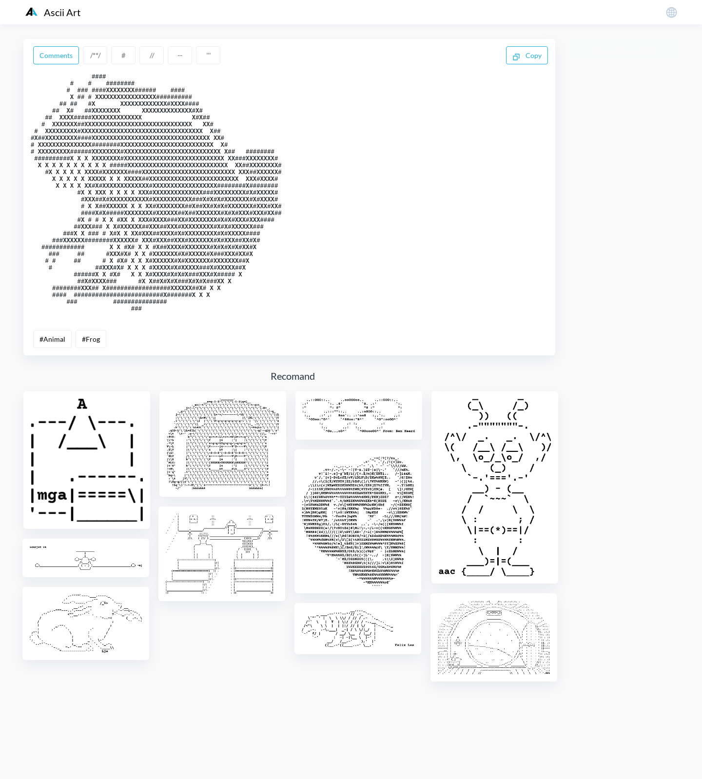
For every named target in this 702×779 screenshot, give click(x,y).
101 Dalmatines (631, 82)
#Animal (52, 388)
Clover (632, 737)
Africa (627, 102)
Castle (626, 573)
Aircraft (591, 123)
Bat (632, 348)
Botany (590, 451)
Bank (621, 307)
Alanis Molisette (644, 123)
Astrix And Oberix (606, 246)
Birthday (625, 410)
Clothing (592, 737)
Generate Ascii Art (624, 50)
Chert (632, 635)
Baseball (637, 328)
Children (634, 655)
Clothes (620, 717)
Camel (589, 553)
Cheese (641, 614)
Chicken (591, 655)
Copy (527, 56)
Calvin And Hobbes (608, 532)
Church (638, 696)
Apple (588, 205)
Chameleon (596, 614)
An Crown (627, 143)
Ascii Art (52, 12)
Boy (623, 451)
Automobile (597, 287)
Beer (654, 369)
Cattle (588, 594)
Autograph (642, 266)
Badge (588, 307)
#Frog (91, 388)
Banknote (593, 328)
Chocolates (650, 676)
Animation (595, 184)
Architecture (633, 205)
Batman (591, 369)
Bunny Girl (595, 471)
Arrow (622, 225)
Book (652, 430)
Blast (620, 430)
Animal (624, 164)
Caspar (590, 573)
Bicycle (640, 389)
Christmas (594, 696)
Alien (587, 143)
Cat (658, 573)
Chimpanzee (598, 676)
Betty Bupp (596, 389)
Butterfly (592, 491)
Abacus (590, 102)
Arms (587, 225)
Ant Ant (640, 184)
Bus (634, 471)
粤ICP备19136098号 (601, 764)
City (585, 717)
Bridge (655, 451)
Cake (630, 491)
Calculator (595, 512)
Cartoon (628, 553)
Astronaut (594, 266)
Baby (639, 287)
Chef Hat (592, 635)
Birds (587, 410)
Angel (588, 164)
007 (585, 82)
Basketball (594, 348)
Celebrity (628, 594)
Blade (587, 430)
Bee (624, 369)
